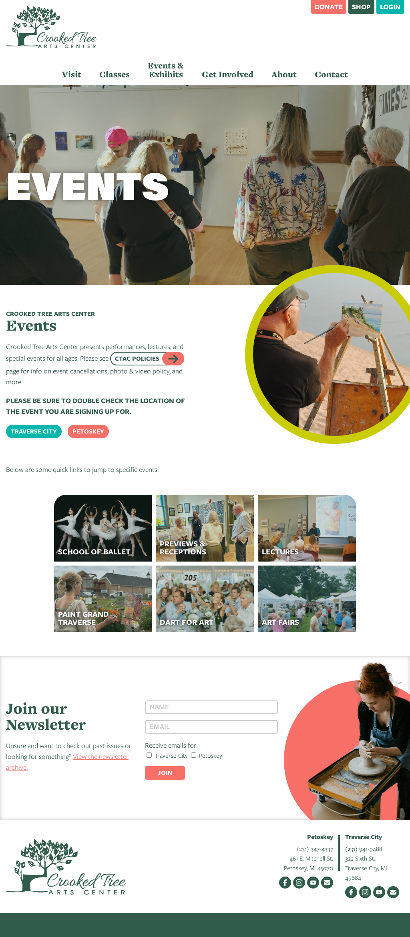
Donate (329, 6)
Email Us (327, 883)
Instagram (299, 883)
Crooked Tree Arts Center (51, 27)
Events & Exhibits (166, 70)
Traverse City (34, 431)
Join (165, 772)
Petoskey (88, 431)
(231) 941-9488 (363, 849)
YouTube (313, 883)
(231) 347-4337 (315, 849)
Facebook (285, 883)
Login (390, 6)
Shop (361, 6)
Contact (331, 74)
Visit (71, 74)
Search (301, 6)
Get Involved (227, 74)
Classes (114, 74)
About (284, 74)
